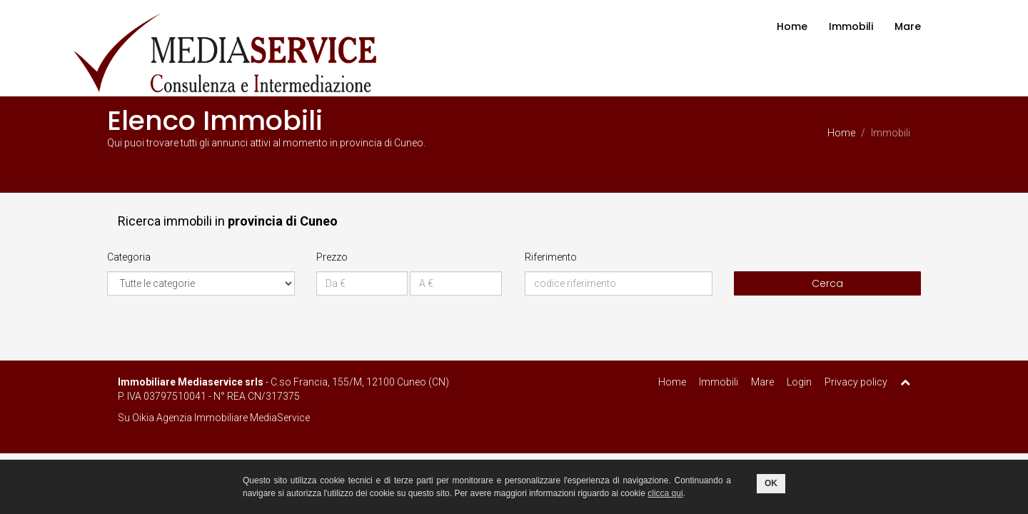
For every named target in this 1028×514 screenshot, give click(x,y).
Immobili (851, 26)
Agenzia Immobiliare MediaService (233, 417)
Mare (908, 26)
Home (792, 26)
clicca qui (664, 493)
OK (771, 483)
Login (799, 382)
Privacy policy (856, 382)
